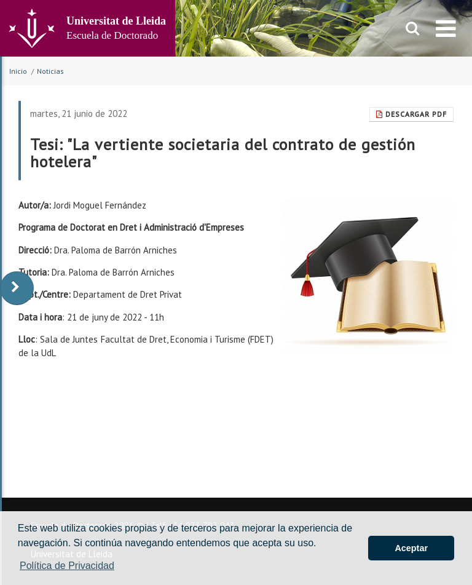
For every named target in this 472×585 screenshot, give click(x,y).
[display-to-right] (17, 288)
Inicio (18, 71)
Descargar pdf (411, 114)
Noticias (50, 71)
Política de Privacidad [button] (67, 565)
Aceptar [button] (411, 548)
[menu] (446, 28)
